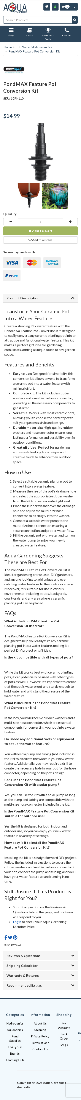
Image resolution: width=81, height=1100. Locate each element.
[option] (26, 197)
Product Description (40, 298)
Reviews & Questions (40, 956)
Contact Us (40, 1049)
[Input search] (37, 19)
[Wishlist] (46, 7)
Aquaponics (15, 1030)
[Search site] (75, 19)
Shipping (40, 1030)
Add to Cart (40, 230)
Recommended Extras (40, 985)
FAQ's (64, 1045)
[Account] (55, 7)
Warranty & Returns (40, 975)
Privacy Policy (40, 1036)
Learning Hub (15, 1060)
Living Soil (15, 1047)
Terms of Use (40, 1043)
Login (17, 922)
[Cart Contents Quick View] (74, 7)
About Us (40, 1023)
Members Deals (48, 35)
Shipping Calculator (40, 965)
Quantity (9, 214)
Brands (15, 1053)
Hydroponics (15, 1023)
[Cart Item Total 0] (65, 7)
